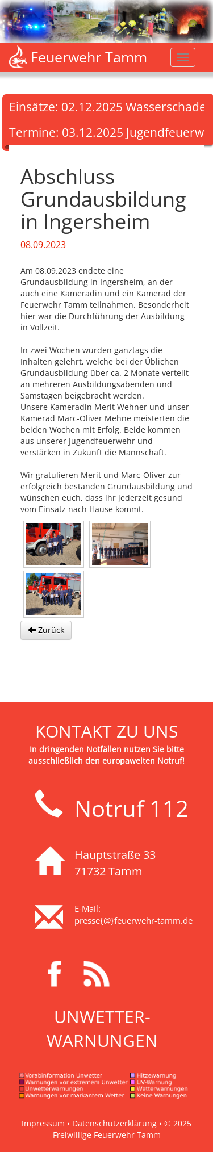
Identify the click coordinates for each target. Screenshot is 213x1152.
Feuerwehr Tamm (89, 56)
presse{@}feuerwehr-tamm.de (133, 920)
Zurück (46, 630)
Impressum (43, 1123)
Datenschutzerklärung (114, 1123)
